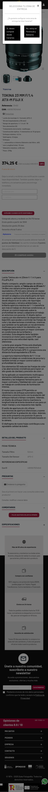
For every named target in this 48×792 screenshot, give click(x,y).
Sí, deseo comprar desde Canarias (10, 33)
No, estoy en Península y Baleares (31, 31)
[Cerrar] (38, 5)
